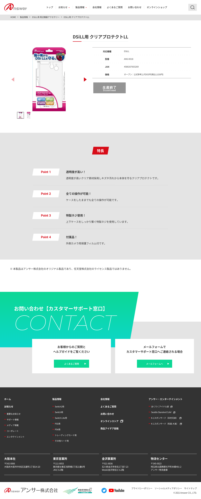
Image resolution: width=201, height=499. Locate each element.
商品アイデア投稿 (109, 428)
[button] (85, 79)
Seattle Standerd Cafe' (161, 412)
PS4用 (57, 429)
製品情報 (79, 7)
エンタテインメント (15, 436)
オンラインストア (109, 421)
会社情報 (96, 7)
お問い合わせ (134, 7)
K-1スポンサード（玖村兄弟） (164, 417)
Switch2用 (59, 406)
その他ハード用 (62, 440)
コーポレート (13, 430)
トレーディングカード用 (66, 435)
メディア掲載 (13, 425)
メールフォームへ (154, 363)
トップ (49, 7)
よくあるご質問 (115, 7)
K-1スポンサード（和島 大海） (164, 423)
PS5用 (57, 423)
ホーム (7, 399)
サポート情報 (13, 419)
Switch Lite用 (61, 417)
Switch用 (59, 412)
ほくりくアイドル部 (160, 406)
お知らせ (62, 7)
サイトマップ (190, 488)
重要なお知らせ (14, 413)
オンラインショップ (157, 7)
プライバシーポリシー (141, 488)
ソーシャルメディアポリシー (168, 488)
